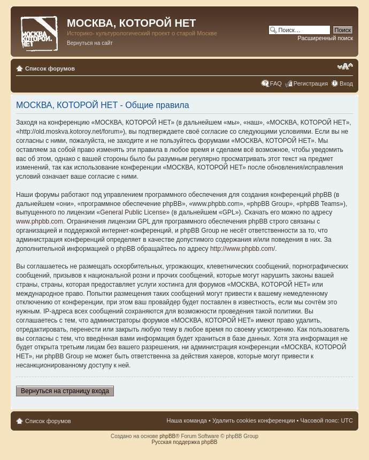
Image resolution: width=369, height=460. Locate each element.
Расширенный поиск (325, 38)
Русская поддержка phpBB (184, 442)
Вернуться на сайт (90, 43)
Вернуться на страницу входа (65, 391)
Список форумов (50, 68)
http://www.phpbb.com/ (242, 248)
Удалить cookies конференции (253, 420)
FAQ (276, 83)
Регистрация (311, 83)
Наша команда (187, 420)
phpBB (167, 436)
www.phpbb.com (39, 221)
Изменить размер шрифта (345, 66)
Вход (346, 83)
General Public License (133, 212)
